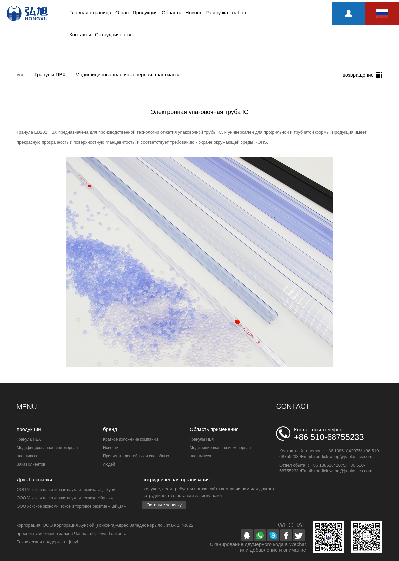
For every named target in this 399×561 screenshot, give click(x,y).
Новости (110, 447)
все (21, 74)
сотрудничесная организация (176, 479)
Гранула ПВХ (29, 439)
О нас (122, 12)
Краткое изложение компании (130, 439)
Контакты (80, 34)
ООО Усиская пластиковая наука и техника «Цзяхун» (66, 489)
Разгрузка (217, 12)
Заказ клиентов (31, 464)
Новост (193, 12)
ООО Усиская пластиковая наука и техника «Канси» (65, 498)
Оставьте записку (164, 504)
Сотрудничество (114, 34)
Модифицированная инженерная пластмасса (128, 74)
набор (239, 12)
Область (171, 12)
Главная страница (90, 12)
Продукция (145, 12)
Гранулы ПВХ (50, 74)
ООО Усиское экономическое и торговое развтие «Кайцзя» (71, 506)
